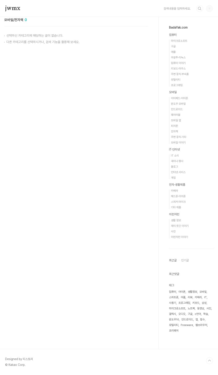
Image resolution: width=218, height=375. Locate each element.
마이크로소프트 (179, 40)
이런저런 (174, 214)
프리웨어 (173, 330)
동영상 (200, 308)
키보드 (195, 302)
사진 (173, 231)
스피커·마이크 (178, 201)
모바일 (173, 92)
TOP (209, 360)
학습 (205, 314)
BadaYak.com (178, 27)
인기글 (185, 260)
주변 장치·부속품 (180, 74)
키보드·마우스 (178, 68)
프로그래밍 (177, 85)
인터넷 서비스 (178, 172)
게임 (173, 177)
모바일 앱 (176, 120)
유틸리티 (175, 79)
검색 (199, 8)
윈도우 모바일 (178, 103)
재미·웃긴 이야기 (180, 225)
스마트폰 (173, 297)
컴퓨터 (173, 34)
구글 (173, 46)
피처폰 (174, 125)
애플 (173, 52)
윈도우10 (174, 319)
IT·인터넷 (174, 149)
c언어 (198, 314)
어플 (183, 297)
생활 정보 (176, 220)
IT (205, 297)
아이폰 (181, 291)
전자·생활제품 (177, 184)
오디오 (181, 314)
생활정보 (192, 291)
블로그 (174, 166)
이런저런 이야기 (179, 237)
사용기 (172, 302)
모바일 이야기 (178, 142)
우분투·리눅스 (178, 57)
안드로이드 (177, 109)
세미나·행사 (177, 161)
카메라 (174, 190)
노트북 (191, 308)
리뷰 (190, 297)
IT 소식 (175, 155)
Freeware (187, 325)
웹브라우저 (201, 325)
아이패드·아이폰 (179, 98)
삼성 (204, 302)
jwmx (12, 8)
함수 (202, 319)
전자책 (174, 131)
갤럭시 (172, 314)
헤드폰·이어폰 (178, 196)
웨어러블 (175, 114)
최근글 (173, 260)
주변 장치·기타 (178, 137)
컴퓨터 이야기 (178, 63)
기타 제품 (176, 207)
